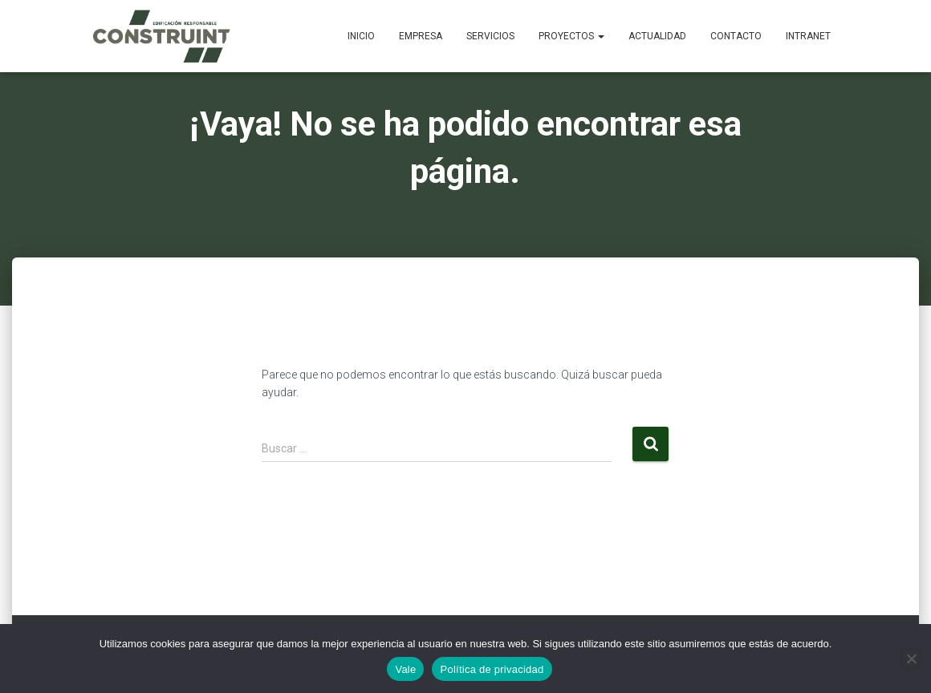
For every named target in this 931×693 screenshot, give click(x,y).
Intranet (808, 36)
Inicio (361, 36)
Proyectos (571, 36)
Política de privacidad (491, 669)
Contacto (736, 36)
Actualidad (657, 36)
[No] (911, 658)
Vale (405, 669)
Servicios (490, 36)
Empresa (420, 36)
